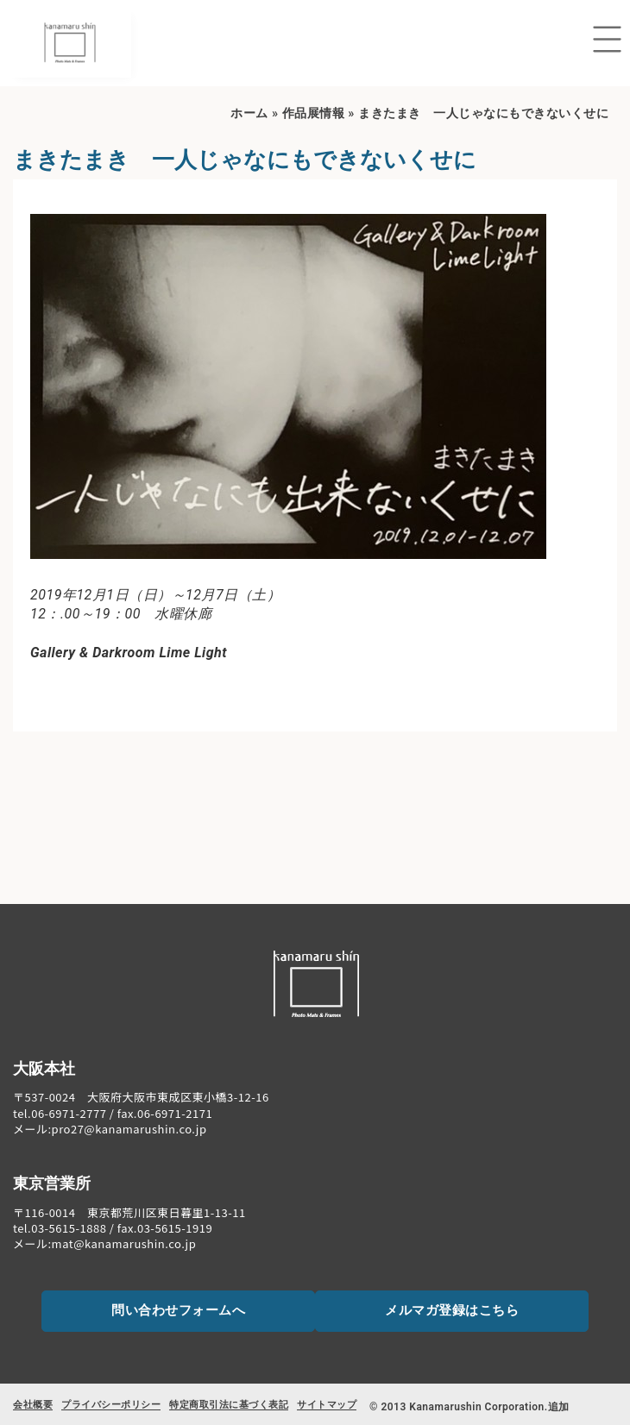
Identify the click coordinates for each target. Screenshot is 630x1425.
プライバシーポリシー (111, 1404)
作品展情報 (313, 113)
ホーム (249, 113)
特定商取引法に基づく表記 (228, 1404)
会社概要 (33, 1404)
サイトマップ (326, 1404)
